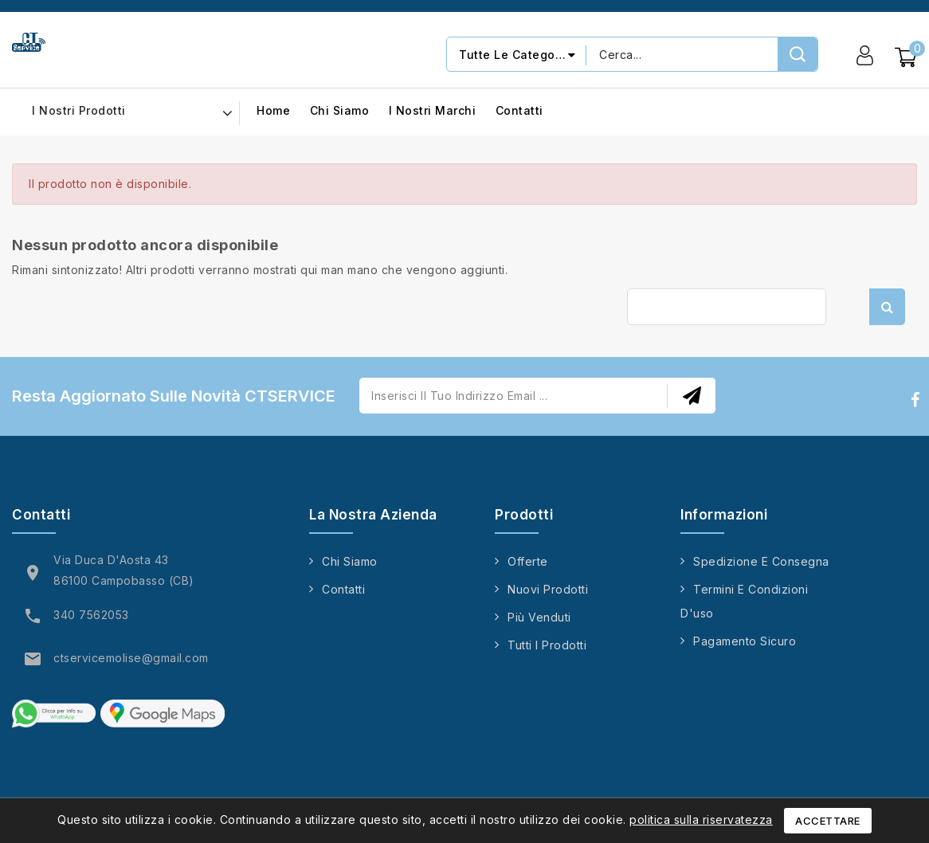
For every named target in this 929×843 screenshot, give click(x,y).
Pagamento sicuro (744, 641)
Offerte (528, 561)
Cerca (887, 306)
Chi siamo (340, 111)
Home (273, 111)
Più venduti (539, 617)
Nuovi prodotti (548, 589)
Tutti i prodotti (547, 645)
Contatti (519, 111)
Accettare (827, 820)
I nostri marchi (432, 111)
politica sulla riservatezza (701, 819)
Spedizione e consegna (761, 561)
